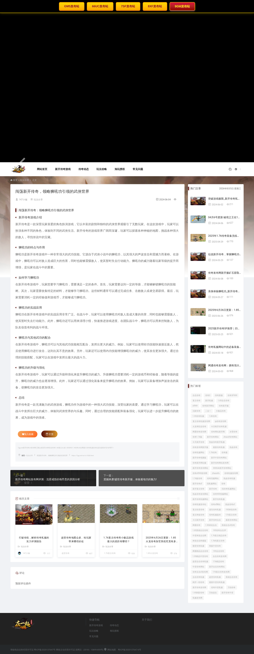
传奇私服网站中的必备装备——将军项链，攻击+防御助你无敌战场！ (224, 346)
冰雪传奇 (233, 432)
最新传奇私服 (219, 447)
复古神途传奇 (198, 515)
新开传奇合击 (215, 520)
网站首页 (42, 169)
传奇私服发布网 (231, 473)
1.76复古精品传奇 (218, 535)
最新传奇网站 (231, 520)
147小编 (23, 199)
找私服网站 (212, 484)
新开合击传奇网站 (217, 567)
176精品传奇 (218, 561)
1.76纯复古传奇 (218, 541)
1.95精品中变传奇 (200, 556)
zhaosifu (215, 473)
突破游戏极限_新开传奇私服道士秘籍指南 (224, 198)
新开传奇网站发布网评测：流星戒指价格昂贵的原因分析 (47, 479)
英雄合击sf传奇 (228, 525)
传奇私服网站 (198, 452)
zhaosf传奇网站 (230, 437)
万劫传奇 (231, 587)
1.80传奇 (213, 416)
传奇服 (224, 452)
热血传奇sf (230, 504)
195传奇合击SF (219, 530)
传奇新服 (219, 395)
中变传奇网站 (198, 567)
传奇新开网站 (208, 406)
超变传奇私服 (215, 577)
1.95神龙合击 (211, 525)
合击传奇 (196, 395)
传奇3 (207, 395)
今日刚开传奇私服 (219, 426)
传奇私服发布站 (199, 504)
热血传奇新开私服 (217, 442)
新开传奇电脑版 (199, 458)
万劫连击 (213, 593)
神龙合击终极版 (199, 541)
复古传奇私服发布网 (201, 421)
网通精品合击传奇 (200, 551)
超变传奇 (65, 553)
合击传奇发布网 (219, 556)
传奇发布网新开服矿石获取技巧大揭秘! (224, 272)
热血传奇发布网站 (200, 494)
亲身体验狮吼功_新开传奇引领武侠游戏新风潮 (224, 291)
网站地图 (110, 649)
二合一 (208, 411)
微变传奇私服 (198, 546)
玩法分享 (24, 180)
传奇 (223, 484)
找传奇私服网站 (228, 489)
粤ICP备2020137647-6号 (129, 649)
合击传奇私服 (198, 577)
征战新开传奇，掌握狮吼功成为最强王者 (224, 254)
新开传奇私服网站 (200, 499)
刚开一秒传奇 (198, 582)
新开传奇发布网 (199, 587)
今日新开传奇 (198, 520)
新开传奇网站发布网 (220, 463)
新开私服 (209, 400)
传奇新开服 (224, 406)
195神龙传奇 (231, 509)
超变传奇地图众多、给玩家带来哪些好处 (76, 539)
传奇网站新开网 (218, 432)
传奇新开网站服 (199, 463)
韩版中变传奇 (215, 546)
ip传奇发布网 (220, 421)
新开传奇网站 (213, 437)
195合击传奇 (218, 551)
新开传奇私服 (219, 499)
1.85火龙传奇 (152, 553)
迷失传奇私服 (215, 509)
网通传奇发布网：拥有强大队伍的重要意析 (224, 365)
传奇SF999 (232, 395)
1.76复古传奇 (109, 553)
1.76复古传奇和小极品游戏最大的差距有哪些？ (119, 539)
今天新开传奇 (198, 442)
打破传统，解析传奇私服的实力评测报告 (34, 539)
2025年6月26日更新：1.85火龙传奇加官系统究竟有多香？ (161, 539)
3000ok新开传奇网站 (222, 468)
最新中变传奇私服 (217, 582)
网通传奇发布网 (199, 432)
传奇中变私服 (217, 587)
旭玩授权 (120, 169)
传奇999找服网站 (220, 494)
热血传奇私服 (229, 478)
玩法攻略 (101, 169)
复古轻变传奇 (198, 509)
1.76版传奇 (197, 478)
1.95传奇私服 (198, 416)
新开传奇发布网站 (200, 468)
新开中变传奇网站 (219, 458)
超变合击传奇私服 (200, 561)
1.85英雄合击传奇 (200, 530)
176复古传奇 (231, 515)
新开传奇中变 (227, 593)
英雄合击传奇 (231, 577)
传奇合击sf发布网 (200, 572)
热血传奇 (233, 447)
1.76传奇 (213, 452)
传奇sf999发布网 (200, 473)
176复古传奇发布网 (221, 572)
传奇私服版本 (215, 515)
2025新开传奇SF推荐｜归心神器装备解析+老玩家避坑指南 (224, 328)
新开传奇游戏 (63, 169)
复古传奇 (196, 400)
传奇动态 (83, 169)
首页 (15, 180)
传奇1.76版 (197, 437)
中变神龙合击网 (199, 535)
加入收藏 (27, 434)
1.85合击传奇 (223, 400)
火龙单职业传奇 (199, 426)
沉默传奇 (196, 411)
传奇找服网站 (213, 478)
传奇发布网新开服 (200, 447)
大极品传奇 (221, 411)
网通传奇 (196, 525)
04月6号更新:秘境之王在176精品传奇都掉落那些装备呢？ (224, 217)
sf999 (195, 406)
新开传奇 (213, 489)
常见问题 (138, 169)
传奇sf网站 (215, 504)
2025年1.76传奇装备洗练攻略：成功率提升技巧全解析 (224, 235)
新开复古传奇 (198, 489)
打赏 (49, 434)
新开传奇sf (197, 484)
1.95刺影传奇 (198, 593)
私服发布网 (197, 598)
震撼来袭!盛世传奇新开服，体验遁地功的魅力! (130, 479)
